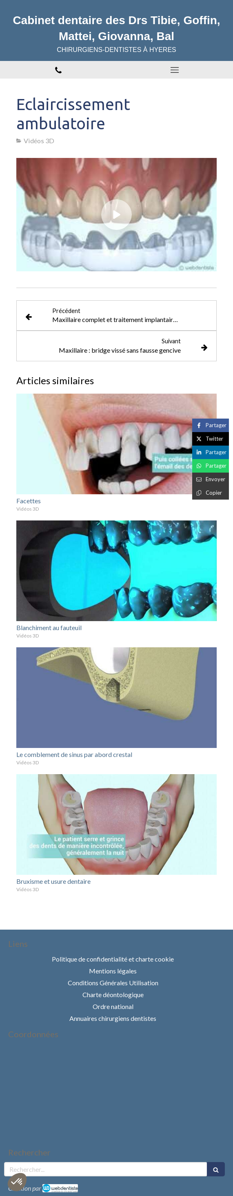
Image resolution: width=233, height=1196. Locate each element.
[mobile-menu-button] (175, 70)
